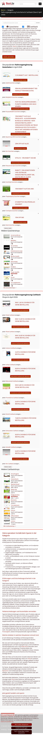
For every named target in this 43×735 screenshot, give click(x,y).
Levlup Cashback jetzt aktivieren (20, 360)
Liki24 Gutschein (10, 83)
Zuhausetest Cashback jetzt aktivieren (20, 426)
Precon (13, 510)
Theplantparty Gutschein (13, 196)
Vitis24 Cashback (10, 414)
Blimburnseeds (15, 256)
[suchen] (35, 4)
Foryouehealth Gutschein (13, 111)
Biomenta (14, 500)
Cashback (31, 26)
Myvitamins (5, 671)
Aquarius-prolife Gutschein (13, 137)
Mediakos (13, 240)
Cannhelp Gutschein (11, 182)
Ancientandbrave (15, 235)
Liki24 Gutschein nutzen (20, 80)
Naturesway (14, 261)
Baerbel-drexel (15, 484)
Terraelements (15, 505)
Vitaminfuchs (14, 479)
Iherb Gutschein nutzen (20, 222)
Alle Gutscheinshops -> (9, 288)
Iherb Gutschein (10, 225)
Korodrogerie (15, 474)
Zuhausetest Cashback (12, 430)
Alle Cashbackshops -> (9, 526)
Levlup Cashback (10, 364)
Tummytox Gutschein (12, 211)
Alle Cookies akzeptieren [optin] (21, 724)
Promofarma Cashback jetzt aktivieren (20, 393)
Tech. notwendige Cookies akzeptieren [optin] (21, 732)
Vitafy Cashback (10, 315)
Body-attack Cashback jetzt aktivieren (20, 376)
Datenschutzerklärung (7, 721)
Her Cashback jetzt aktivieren (20, 459)
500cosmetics (15, 516)
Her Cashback (10, 463)
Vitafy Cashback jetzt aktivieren (20, 310)
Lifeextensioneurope (16, 251)
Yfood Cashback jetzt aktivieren (20, 327)
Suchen (38, 22)
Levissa (13, 521)
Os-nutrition (14, 246)
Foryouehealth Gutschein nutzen (20, 108)
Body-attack (24, 646)
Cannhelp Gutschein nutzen (20, 179)
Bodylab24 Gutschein (12, 97)
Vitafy (29, 658)
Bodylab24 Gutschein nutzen (20, 94)
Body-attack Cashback (12, 381)
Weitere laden (7, 228)
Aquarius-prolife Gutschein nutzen (20, 134)
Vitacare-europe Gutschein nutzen (20, 162)
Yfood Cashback (10, 331)
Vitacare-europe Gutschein (13, 165)
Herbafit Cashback (11, 447)
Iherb (14, 46)
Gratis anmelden (9, 57)
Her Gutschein (10, 151)
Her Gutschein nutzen (20, 148)
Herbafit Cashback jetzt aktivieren (20, 442)
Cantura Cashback (11, 348)
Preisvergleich (6, 631)
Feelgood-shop (15, 495)
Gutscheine (10, 26)
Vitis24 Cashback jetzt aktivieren (20, 409)
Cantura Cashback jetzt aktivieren (20, 343)
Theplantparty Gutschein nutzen (20, 193)
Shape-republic (15, 272)
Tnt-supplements (15, 282)
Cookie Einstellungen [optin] (21, 728)
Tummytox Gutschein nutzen (20, 208)
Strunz (12, 277)
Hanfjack (13, 267)
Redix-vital (14, 489)
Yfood (13, 679)
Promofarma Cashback (12, 397)
